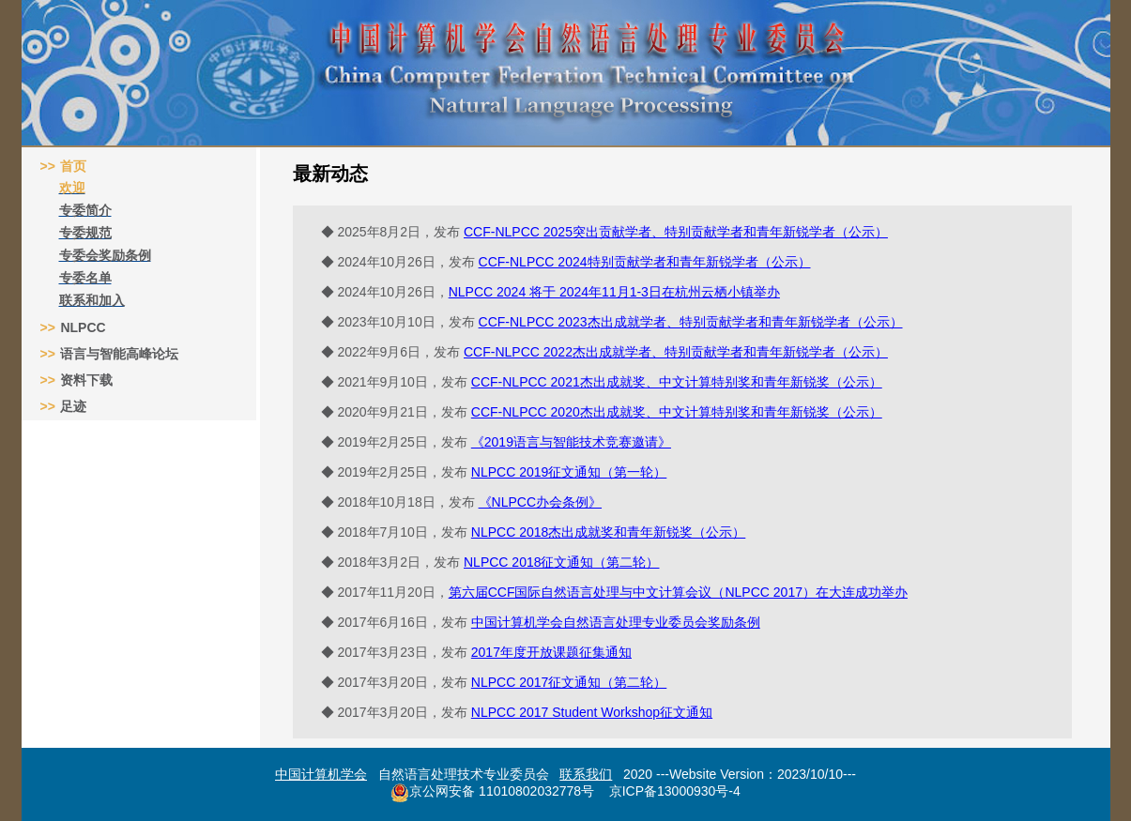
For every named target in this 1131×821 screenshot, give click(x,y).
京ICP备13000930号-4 (675, 790)
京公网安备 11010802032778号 (492, 792)
